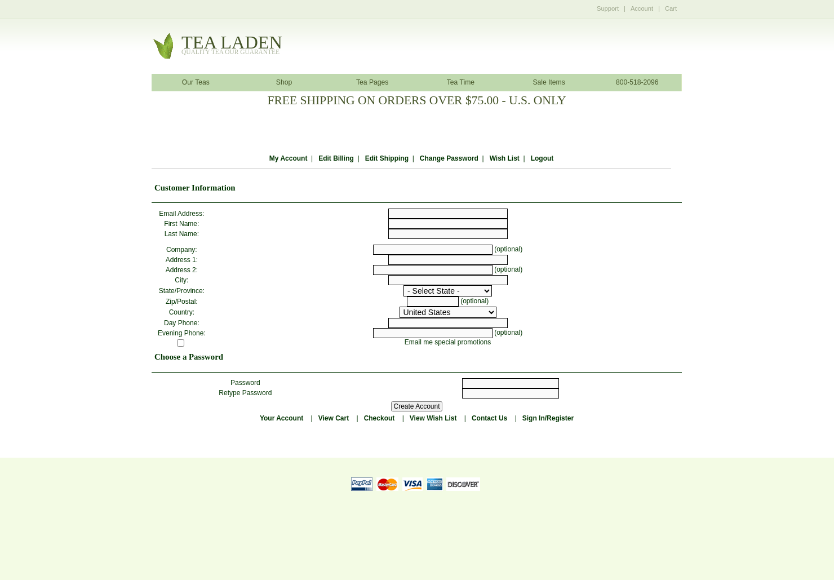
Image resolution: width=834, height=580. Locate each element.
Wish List (505, 158)
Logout (542, 158)
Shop (284, 82)
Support (608, 8)
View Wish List (433, 418)
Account (642, 8)
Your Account (281, 418)
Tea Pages (372, 82)
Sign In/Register (548, 418)
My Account (288, 158)
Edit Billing (336, 158)
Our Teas (196, 82)
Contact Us (489, 418)
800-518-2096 (637, 82)
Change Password (449, 158)
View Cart (333, 418)
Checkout (379, 418)
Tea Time (460, 82)
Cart (671, 8)
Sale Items (549, 82)
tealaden (231, 45)
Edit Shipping (387, 158)
